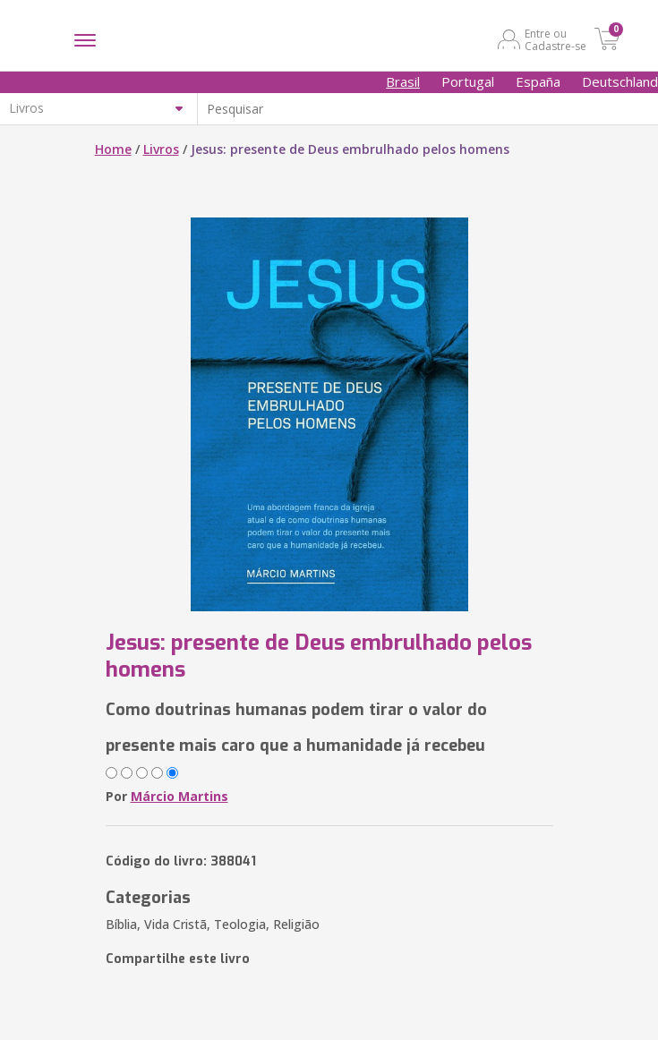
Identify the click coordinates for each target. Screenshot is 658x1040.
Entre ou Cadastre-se (555, 39)
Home (113, 149)
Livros (161, 149)
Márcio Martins (179, 796)
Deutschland (620, 81)
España (538, 81)
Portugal (467, 81)
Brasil (403, 81)
